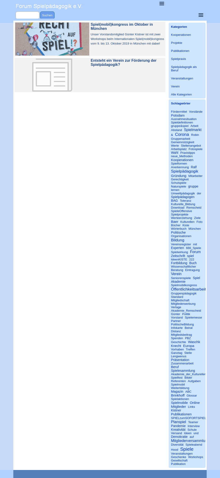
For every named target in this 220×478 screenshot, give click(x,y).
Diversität (177, 444)
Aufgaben (194, 381)
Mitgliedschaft (180, 300)
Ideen (188, 433)
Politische (178, 232)
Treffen (190, 349)
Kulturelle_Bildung (183, 204)
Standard (177, 297)
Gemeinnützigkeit (182, 142)
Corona (182, 134)
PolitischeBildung (182, 324)
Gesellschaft (179, 460)
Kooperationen (181, 34)
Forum (195, 252)
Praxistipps (187, 152)
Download (177, 207)
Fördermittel (179, 111)
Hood (174, 449)
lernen (175, 190)
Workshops (195, 457)
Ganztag (176, 353)
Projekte (176, 43)
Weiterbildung (180, 388)
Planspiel (178, 422)
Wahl (174, 152)
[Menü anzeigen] (161, 3)
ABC (188, 391)
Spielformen (179, 163)
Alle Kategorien (181, 94)
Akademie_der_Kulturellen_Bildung (194, 374)
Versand (176, 433)
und (196, 433)
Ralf (194, 167)
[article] (89, 39)
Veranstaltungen (182, 78)
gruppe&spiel (179, 126)
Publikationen (180, 51)
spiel (190, 256)
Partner (176, 321)
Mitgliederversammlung (190, 441)
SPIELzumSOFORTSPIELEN (190, 418)
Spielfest (176, 377)
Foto (200, 222)
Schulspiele (178, 182)
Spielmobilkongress (184, 285)
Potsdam (178, 115)
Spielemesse (193, 317)
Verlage (176, 307)
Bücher (175, 225)
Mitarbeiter (195, 176)
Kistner (176, 410)
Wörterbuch (178, 228)
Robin (195, 135)
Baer (174, 222)
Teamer (193, 422)
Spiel (196, 278)
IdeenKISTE (179, 259)
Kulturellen (187, 222)
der (199, 193)
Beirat (188, 328)
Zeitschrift (178, 256)
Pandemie (178, 426)
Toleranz (185, 200)
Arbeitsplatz (179, 149)
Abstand (176, 130)
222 (191, 259)
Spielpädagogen (182, 197)
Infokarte (177, 328)
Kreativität (178, 429)
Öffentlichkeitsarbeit (188, 289)
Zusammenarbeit (182, 363)
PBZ (188, 338)
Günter (175, 314)
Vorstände (196, 111)
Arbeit (194, 126)
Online (195, 403)
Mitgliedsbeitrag (181, 334)
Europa (188, 346)
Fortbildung (179, 263)
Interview (194, 426)
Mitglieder (178, 406)
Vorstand (177, 317)
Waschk (194, 342)
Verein (175, 86)
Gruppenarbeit (180, 138)
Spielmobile (179, 403)
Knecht (176, 346)
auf (192, 437)
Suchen (47, 15)
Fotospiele (196, 149)
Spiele (187, 449)
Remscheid (193, 207)
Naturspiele (178, 186)
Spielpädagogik (184, 171)
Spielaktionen (180, 399)
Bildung (177, 240)
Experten (177, 248)
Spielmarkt (193, 130)
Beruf (175, 367)
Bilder (188, 377)
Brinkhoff (178, 395)
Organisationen (181, 236)
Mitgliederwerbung (183, 303)
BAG (174, 200)
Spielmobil (178, 384)
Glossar (192, 395)
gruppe (193, 186)
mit (195, 244)
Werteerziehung (181, 218)
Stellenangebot (191, 145)
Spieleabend (193, 444)
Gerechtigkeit (180, 179)
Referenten (178, 381)
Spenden (177, 338)
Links (191, 406)
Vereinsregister (181, 244)
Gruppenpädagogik (184, 293)
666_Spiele (193, 248)
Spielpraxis (178, 59)
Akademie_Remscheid (186, 310)
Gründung (178, 176)
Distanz (176, 331)
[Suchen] (27, 15)
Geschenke (178, 457)
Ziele (197, 218)
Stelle (188, 353)
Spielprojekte (179, 214)
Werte (175, 145)
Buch (193, 263)
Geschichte (178, 342)
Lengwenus (178, 356)
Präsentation (180, 360)
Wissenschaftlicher (183, 266)
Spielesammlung (183, 370)
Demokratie (179, 437)
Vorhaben (177, 349)
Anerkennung (180, 167)
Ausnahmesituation (184, 119)
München (194, 228)
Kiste (185, 225)
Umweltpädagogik (183, 193)
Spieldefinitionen (182, 122)
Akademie (178, 281)
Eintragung (192, 270)
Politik (186, 314)
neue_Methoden (182, 156)
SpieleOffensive (181, 211)
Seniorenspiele (181, 278)
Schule (192, 429)
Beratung (177, 270)
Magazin (177, 391)
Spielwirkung (179, 252)
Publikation (178, 464)
